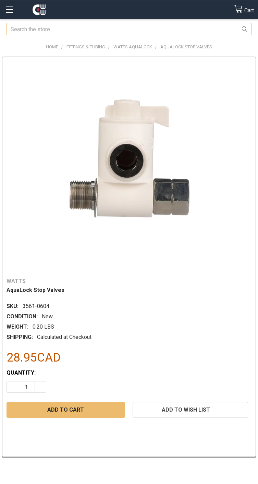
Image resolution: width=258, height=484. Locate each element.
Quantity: (21, 372)
